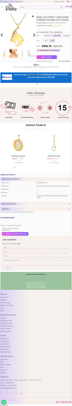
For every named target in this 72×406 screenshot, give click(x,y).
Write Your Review (47, 25)
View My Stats (4, 405)
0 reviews (39, 25)
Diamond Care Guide (6, 323)
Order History (4, 359)
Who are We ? (4, 297)
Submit (7, 268)
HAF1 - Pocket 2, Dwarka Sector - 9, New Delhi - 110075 (25, 380)
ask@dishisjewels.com (11, 388)
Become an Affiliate (5, 364)
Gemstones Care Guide (6, 326)
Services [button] (5, 209)
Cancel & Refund (5, 344)
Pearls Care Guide (5, 328)
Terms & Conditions (5, 352)
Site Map (2, 372)
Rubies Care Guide (5, 331)
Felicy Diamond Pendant (18, 156)
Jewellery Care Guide (6, 320)
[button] (14, 167)
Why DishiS (3, 300)
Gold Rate (3, 318)
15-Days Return (4, 341)
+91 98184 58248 (65, 61)
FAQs (2, 367)
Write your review (16, 234)
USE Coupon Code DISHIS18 (39, 2)
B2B (1, 362)
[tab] (36, 179)
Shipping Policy (4, 338)
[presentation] (2, 35)
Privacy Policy (4, 349)
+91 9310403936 (9, 382)
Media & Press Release (6, 305)
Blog (62, 1)
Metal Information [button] (9, 204)
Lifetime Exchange (5, 346)
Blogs (2, 310)
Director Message (5, 302)
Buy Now (46, 57)
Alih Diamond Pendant (53, 156)
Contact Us (57, 1)
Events (2, 308)
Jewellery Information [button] (11, 179)
